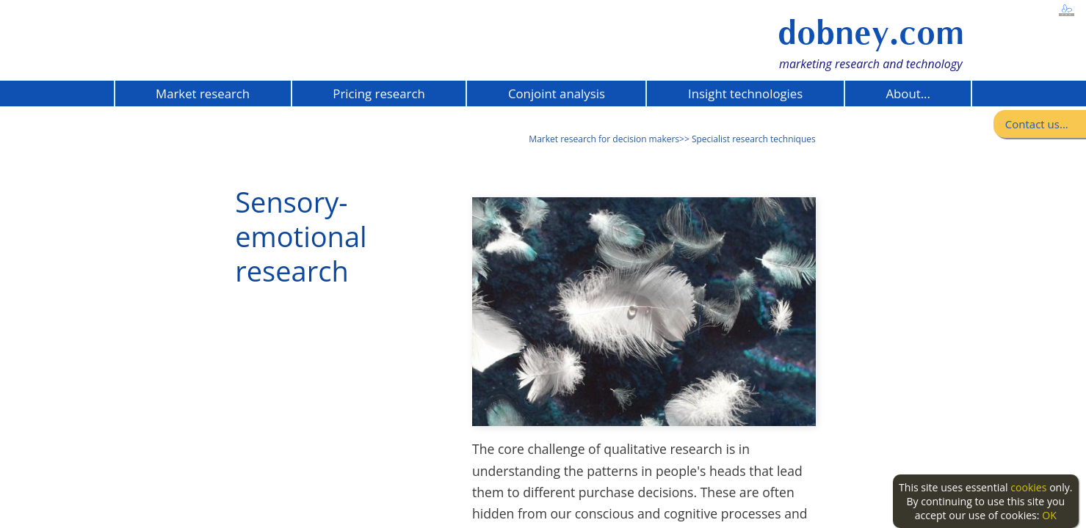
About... (908, 93)
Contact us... (1036, 124)
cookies (1028, 487)
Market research (203, 93)
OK (1049, 515)
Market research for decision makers (604, 139)
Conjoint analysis (556, 93)
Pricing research (378, 93)
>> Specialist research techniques (747, 139)
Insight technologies (745, 93)
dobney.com (871, 32)
